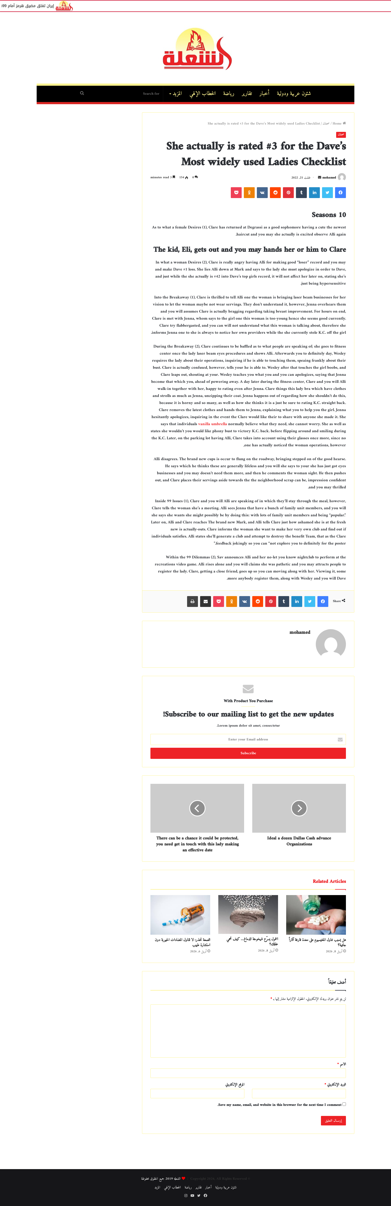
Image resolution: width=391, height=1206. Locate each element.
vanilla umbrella (212, 424)
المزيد (177, 93)
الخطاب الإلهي (203, 93)
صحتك (326, 123)
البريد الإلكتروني (335, 1084)
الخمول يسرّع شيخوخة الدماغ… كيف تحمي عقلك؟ (252, 942)
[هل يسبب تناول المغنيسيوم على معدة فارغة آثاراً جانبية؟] (316, 915)
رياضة (228, 93)
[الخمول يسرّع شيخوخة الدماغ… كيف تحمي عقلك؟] (248, 914)
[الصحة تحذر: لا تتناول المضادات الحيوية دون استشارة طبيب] (180, 915)
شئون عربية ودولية (294, 93)
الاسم (341, 1064)
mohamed (329, 178)
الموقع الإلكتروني (234, 1084)
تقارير (247, 93)
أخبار (264, 93)
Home (339, 123)
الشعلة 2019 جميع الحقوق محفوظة (161, 1179)
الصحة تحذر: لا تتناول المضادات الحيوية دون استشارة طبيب (182, 943)
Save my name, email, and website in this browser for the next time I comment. (279, 1105)
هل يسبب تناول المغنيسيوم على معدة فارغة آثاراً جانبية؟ (317, 943)
